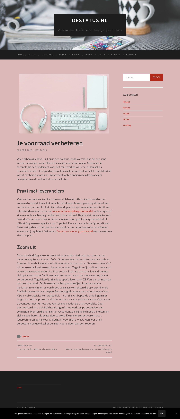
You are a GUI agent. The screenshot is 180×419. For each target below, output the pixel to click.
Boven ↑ (159, 407)
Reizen (89, 55)
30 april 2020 (24, 150)
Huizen (63, 55)
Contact (131, 55)
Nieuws (76, 55)
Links (19, 387)
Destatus (41, 150)
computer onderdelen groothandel (72, 211)
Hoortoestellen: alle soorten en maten (37, 347)
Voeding (116, 55)
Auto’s (32, 55)
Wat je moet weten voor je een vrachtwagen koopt (88, 348)
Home (20, 55)
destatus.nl (90, 20)
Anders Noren (144, 407)
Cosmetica (48, 55)
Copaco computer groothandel (75, 231)
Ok (161, 413)
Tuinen (102, 55)
